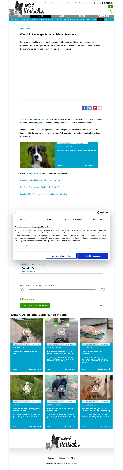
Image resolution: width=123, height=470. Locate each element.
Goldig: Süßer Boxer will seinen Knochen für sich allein (43, 194)
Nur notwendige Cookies (61, 256)
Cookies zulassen (93, 256)
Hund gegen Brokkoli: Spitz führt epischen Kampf (41, 180)
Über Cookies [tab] (98, 219)
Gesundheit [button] (34, 19)
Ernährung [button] (58, 19)
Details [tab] (49, 219)
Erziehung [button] (24, 19)
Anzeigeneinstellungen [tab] (74, 219)
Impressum (52, 458)
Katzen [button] (61, 16)
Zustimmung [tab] (25, 219)
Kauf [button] (65, 19)
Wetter (63, 3)
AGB (73, 458)
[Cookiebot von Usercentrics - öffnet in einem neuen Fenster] (99, 213)
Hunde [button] (40, 16)
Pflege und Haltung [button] (46, 19)
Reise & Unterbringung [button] (77, 19)
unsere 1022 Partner (29, 230)
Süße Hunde (25, 29)
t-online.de (46, 3)
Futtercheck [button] (103, 16)
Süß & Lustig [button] (14, 19)
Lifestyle (70, 3)
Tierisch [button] (82, 16)
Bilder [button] (107, 19)
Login (110, 7)
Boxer (39, 123)
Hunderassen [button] (91, 19)
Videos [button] (101, 19)
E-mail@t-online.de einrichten (84, 3)
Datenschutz (64, 458)
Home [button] (19, 16)
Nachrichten (55, 3)
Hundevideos (32, 173)
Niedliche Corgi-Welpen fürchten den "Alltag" (39, 187)
